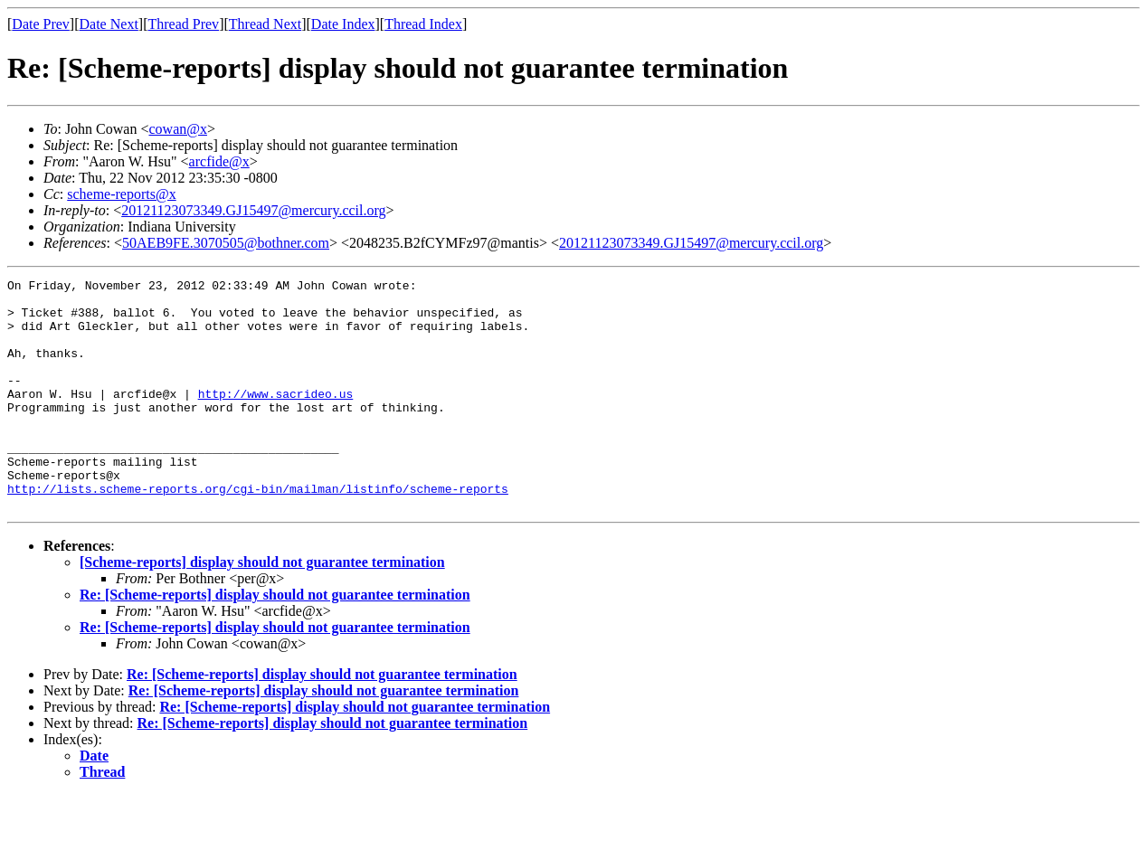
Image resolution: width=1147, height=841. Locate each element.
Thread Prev (183, 24)
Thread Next (265, 24)
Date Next (109, 24)
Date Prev (41, 24)
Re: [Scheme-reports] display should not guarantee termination (275, 640)
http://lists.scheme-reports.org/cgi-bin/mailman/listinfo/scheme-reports (257, 532)
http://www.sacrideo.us (276, 418)
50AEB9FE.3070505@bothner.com (225, 242)
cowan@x (177, 129)
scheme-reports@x (121, 194)
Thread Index (423, 24)
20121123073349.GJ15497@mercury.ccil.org (253, 210)
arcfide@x (219, 161)
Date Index (343, 24)
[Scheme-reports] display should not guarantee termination (262, 608)
